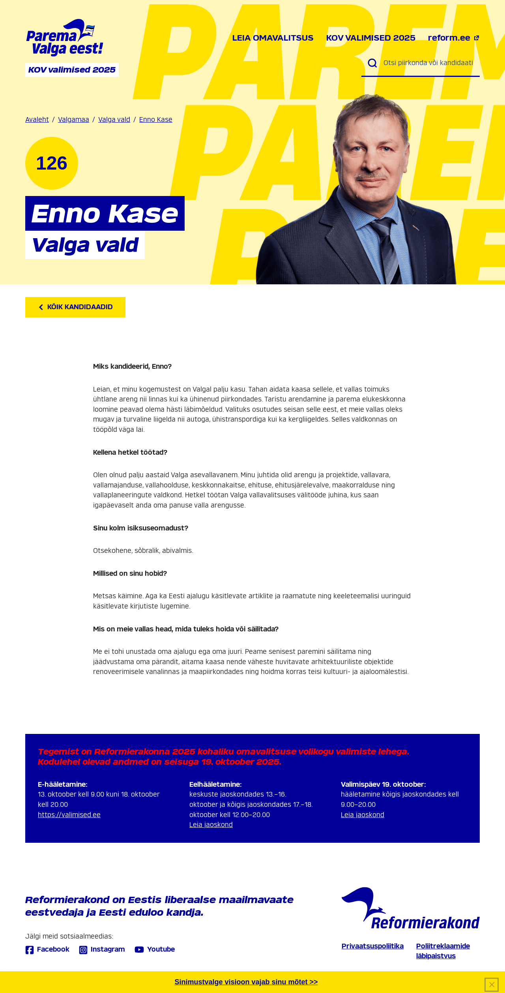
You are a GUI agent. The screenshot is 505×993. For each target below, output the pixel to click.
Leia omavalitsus (273, 38)
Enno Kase (155, 119)
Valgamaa (73, 119)
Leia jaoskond (211, 825)
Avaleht (37, 119)
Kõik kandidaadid (75, 307)
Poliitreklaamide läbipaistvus (443, 951)
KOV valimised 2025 (370, 38)
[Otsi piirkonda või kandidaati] (428, 63)
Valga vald (114, 119)
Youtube (155, 949)
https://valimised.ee (69, 815)
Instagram (102, 950)
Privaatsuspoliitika (373, 946)
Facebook (47, 950)
